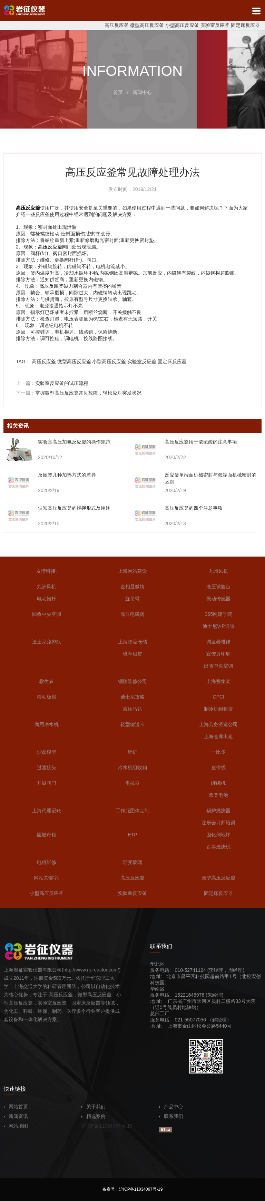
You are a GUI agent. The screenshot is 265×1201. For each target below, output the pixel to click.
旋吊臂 (132, 598)
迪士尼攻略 (132, 697)
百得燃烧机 (218, 846)
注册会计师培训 (218, 822)
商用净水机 (47, 724)
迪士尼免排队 (46, 641)
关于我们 (93, 1106)
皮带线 (218, 767)
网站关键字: (46, 878)
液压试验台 (218, 586)
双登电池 (218, 795)
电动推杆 (46, 598)
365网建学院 (218, 614)
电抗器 (132, 783)
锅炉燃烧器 (218, 810)
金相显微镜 (132, 586)
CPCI (218, 697)
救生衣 (46, 681)
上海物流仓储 (132, 641)
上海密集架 (218, 681)
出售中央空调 (218, 666)
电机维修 (46, 862)
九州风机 (218, 571)
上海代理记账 (46, 810)
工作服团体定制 (132, 810)
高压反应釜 (117, 25)
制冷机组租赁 (218, 709)
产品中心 (171, 1106)
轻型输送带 (132, 724)
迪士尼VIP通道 (219, 626)
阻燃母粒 (46, 834)
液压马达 (132, 709)
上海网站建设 (132, 571)
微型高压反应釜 (147, 25)
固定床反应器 (245, 25)
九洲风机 (46, 586)
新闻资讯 (16, 1116)
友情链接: (46, 571)
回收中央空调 (46, 614)
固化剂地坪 (218, 834)
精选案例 (93, 1116)
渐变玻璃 (132, 862)
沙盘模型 (46, 752)
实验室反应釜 (214, 25)
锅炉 (132, 752)
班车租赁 (132, 654)
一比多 (218, 752)
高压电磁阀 (132, 614)
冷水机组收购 (132, 767)
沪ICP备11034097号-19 (106, 1126)
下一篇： (78, 393)
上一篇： (52, 383)
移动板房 (46, 697)
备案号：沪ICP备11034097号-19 (132, 1189)
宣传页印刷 (218, 654)
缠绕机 (218, 783)
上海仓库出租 (218, 736)
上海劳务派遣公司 (218, 724)
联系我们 (171, 1116)
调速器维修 (218, 641)
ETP (132, 834)
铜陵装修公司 (132, 681)
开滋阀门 (46, 783)
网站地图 (16, 1126)
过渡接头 (46, 767)
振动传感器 (218, 598)
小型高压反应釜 (182, 25)
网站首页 (16, 1106)
